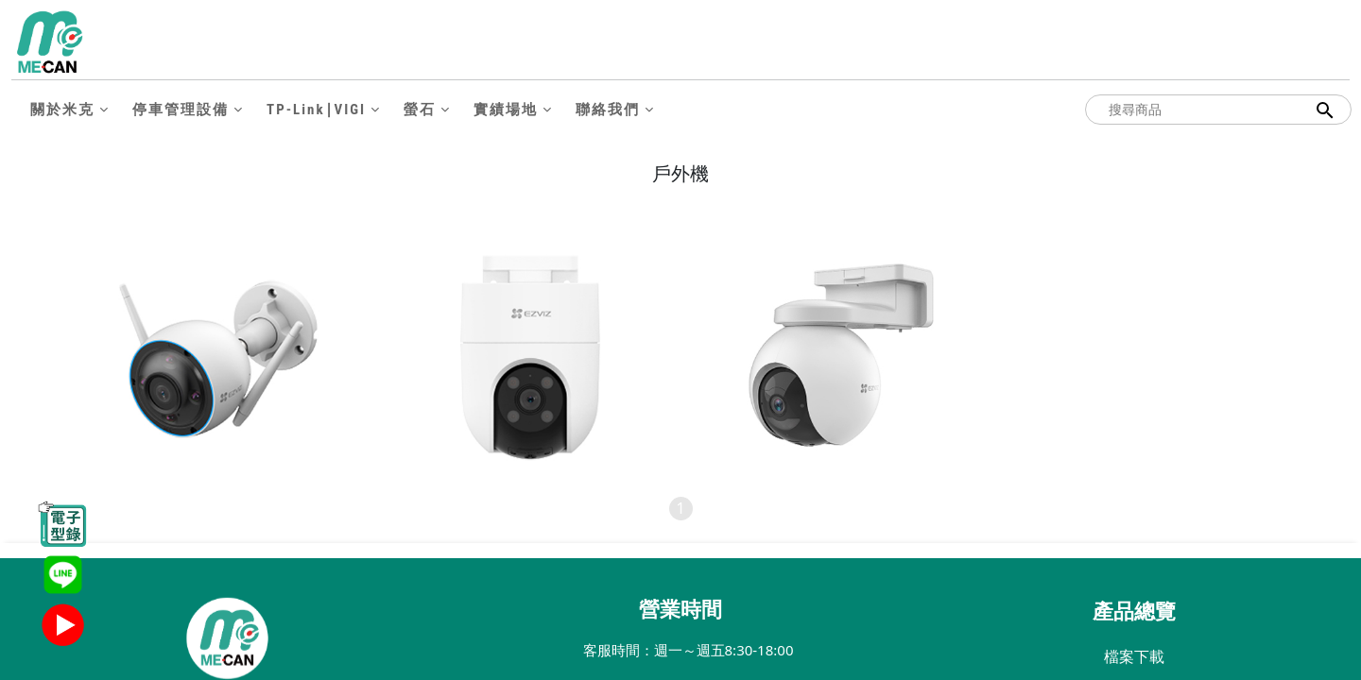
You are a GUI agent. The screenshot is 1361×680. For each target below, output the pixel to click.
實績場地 (506, 109)
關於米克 (62, 109)
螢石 (420, 109)
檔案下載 (1134, 656)
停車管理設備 (180, 109)
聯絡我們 (608, 109)
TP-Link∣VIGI (316, 109)
